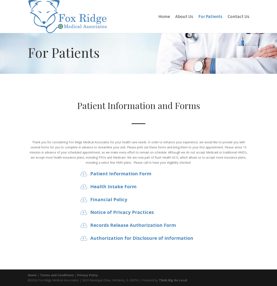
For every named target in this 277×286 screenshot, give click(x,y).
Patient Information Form (120, 173)
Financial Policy (108, 199)
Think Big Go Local (173, 280)
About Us (184, 17)
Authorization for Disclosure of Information (141, 238)
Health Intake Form (113, 186)
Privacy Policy (87, 275)
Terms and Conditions (57, 275)
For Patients (210, 17)
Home (164, 17)
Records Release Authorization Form (133, 225)
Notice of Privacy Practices (122, 212)
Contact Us (238, 17)
